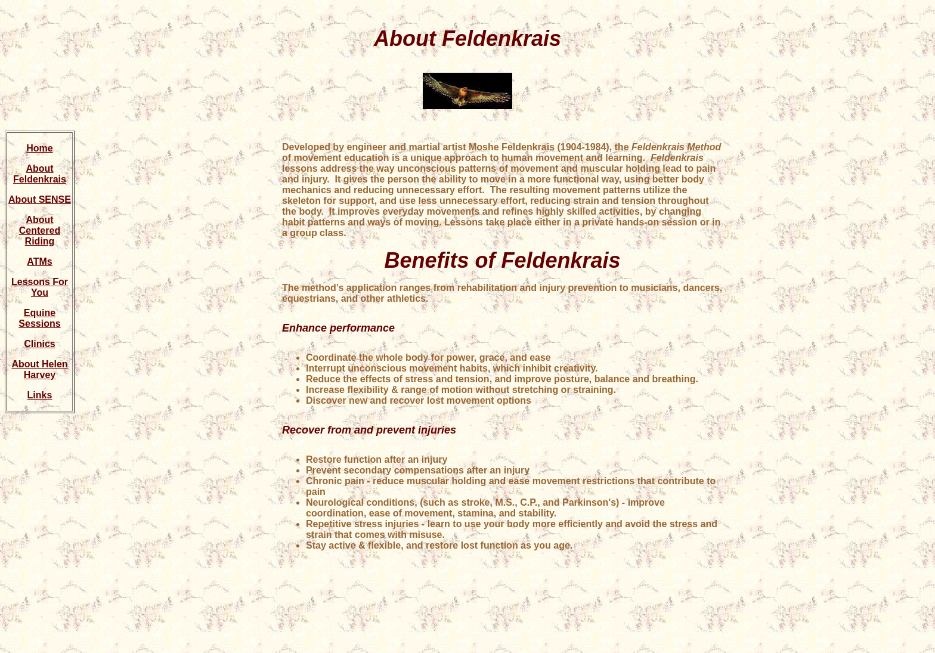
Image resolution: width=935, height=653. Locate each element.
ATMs (39, 261)
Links (39, 395)
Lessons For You (39, 287)
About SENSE (39, 199)
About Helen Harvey (39, 369)
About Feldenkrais (39, 173)
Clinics (39, 344)
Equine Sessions (39, 318)
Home (39, 148)
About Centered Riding (39, 230)
